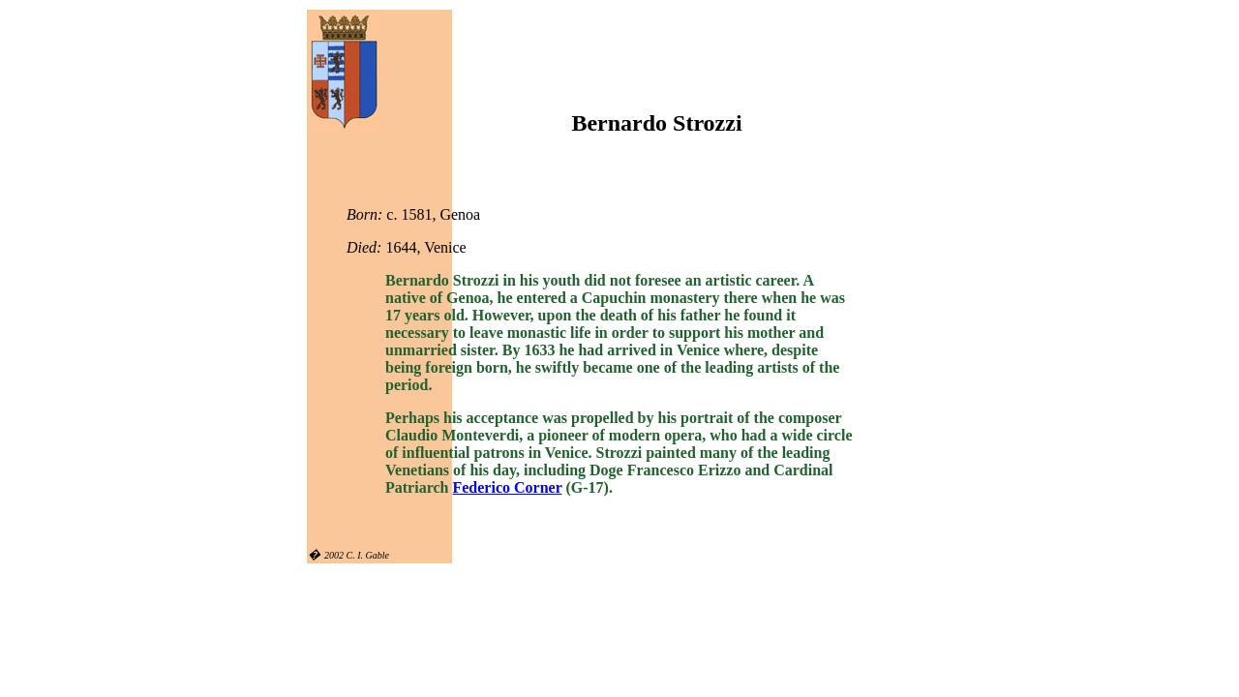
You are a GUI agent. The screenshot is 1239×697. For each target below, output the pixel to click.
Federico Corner (506, 487)
